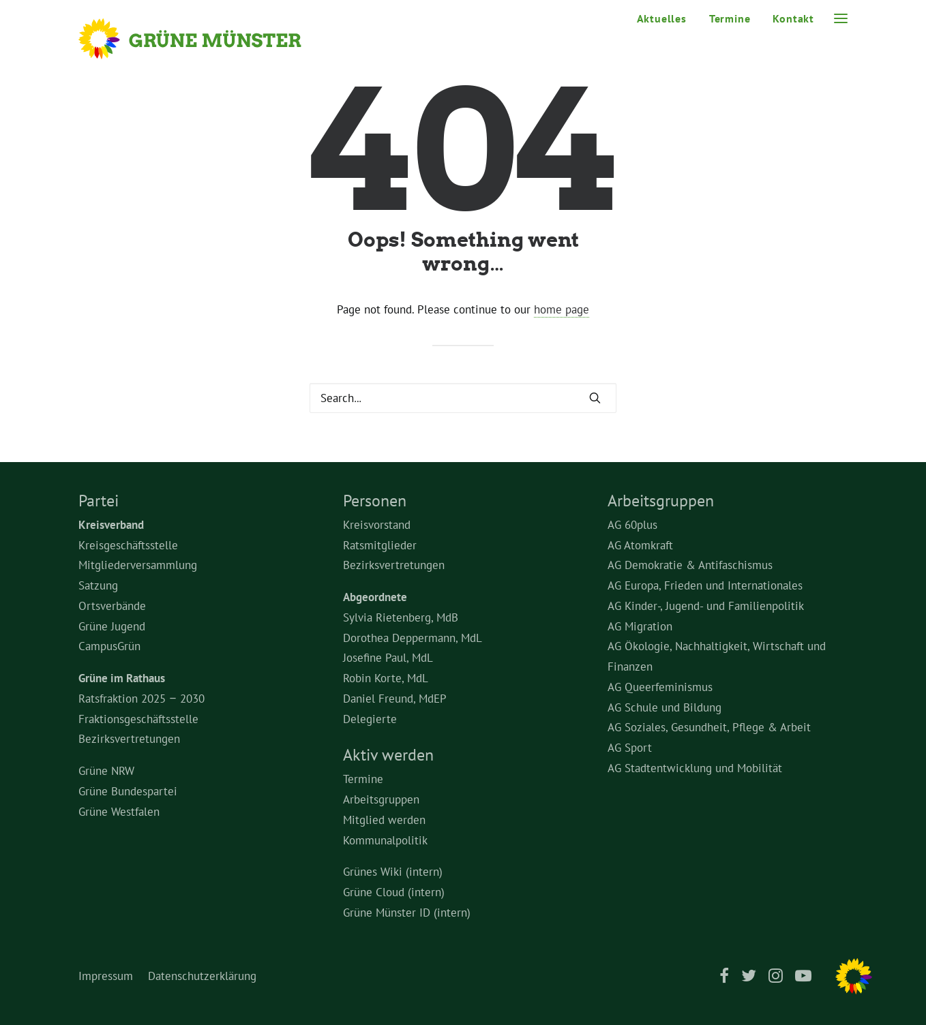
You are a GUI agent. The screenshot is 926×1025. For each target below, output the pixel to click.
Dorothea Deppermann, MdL (412, 637)
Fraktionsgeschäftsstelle (138, 719)
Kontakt (793, 18)
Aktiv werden (388, 754)
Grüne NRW (106, 770)
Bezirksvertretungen (129, 738)
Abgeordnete (375, 597)
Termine (730, 18)
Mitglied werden (384, 819)
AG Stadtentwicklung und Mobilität (695, 768)
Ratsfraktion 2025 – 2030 (141, 698)
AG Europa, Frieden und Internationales (705, 585)
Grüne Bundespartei (127, 791)
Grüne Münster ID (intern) (407, 912)
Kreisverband (111, 524)
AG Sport (630, 747)
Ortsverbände (112, 605)
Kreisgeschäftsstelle (128, 545)
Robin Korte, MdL (385, 678)
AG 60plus (632, 524)
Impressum (105, 975)
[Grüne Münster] (208, 38)
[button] (840, 18)
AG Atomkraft (640, 545)
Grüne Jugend (111, 626)
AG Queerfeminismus (660, 686)
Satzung (98, 585)
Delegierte (370, 719)
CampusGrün (109, 646)
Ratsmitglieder (380, 545)
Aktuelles (662, 18)
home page (561, 309)
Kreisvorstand (376, 524)
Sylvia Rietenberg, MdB (400, 617)
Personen (374, 500)
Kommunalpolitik (385, 840)
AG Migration (640, 626)
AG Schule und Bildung (664, 707)
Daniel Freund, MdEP (395, 698)
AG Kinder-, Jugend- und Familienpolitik (706, 605)
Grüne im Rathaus (121, 678)
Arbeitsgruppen (381, 799)
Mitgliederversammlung (137, 564)
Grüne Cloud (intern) (394, 892)
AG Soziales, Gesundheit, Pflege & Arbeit (709, 727)
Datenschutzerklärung (202, 975)
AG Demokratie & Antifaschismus (690, 564)
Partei (98, 500)
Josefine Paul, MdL (388, 657)
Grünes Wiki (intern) (393, 871)
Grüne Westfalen (119, 811)
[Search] (463, 398)
